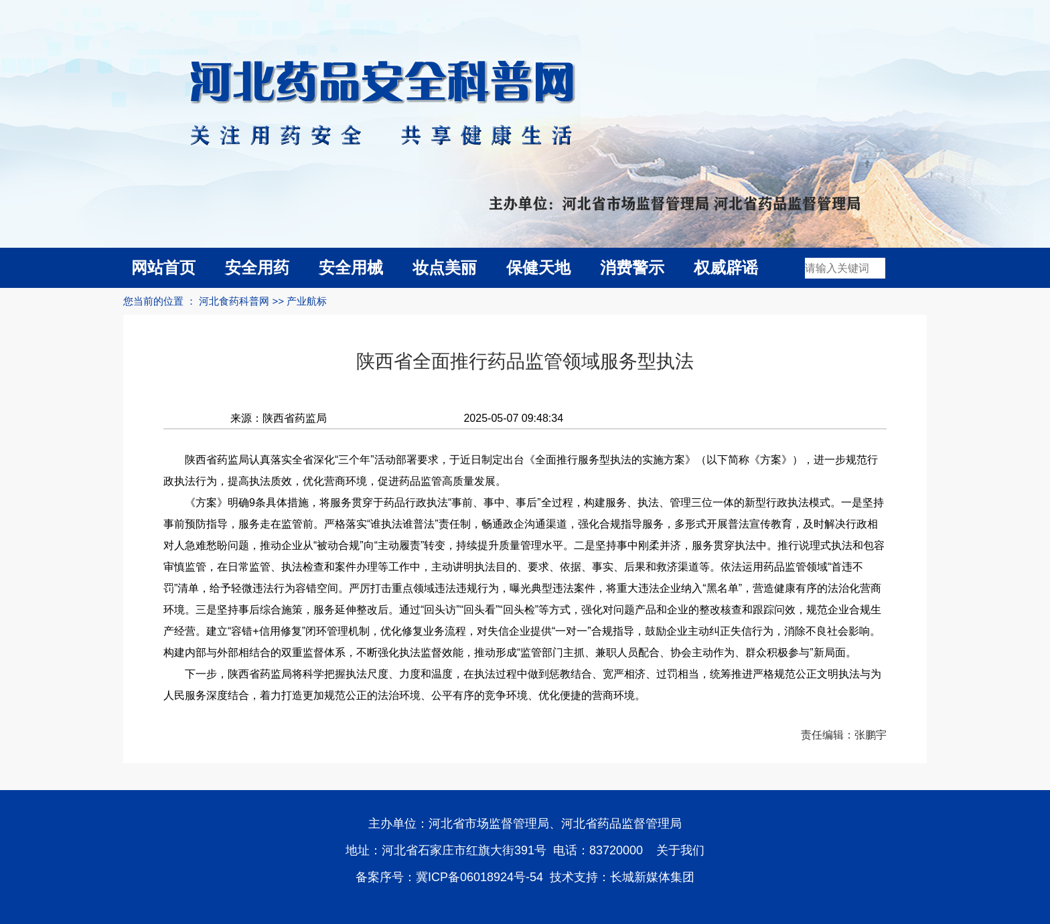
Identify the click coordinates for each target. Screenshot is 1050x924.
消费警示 (632, 267)
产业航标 (307, 301)
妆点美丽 (444, 267)
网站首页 (163, 267)
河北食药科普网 (234, 301)
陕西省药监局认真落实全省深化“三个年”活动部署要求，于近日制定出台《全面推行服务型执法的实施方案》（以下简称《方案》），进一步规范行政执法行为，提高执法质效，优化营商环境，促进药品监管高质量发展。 (520, 470)
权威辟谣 (726, 267)
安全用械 (351, 267)
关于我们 (680, 850)
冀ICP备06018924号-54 (479, 877)
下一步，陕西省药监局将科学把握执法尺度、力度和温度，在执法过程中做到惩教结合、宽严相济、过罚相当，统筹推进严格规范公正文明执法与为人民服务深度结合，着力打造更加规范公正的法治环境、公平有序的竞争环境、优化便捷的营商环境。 (522, 684)
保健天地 (538, 267)
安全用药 (257, 267)
